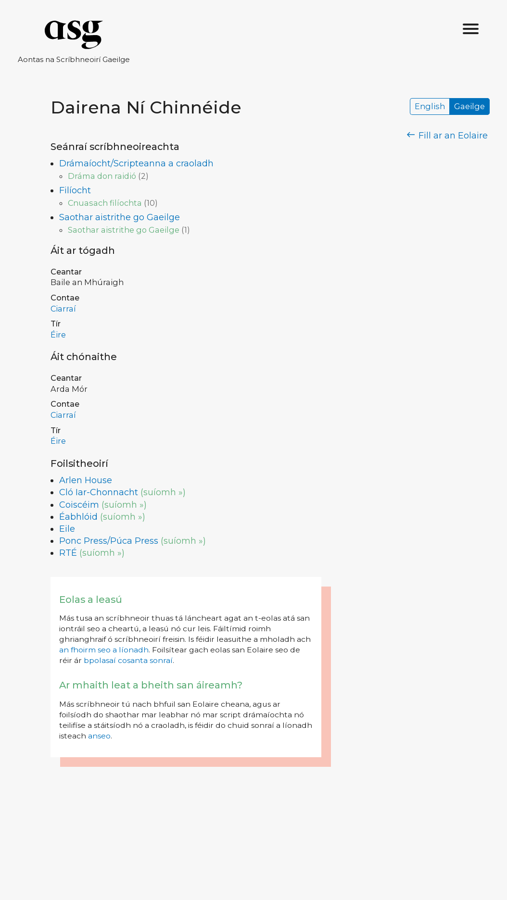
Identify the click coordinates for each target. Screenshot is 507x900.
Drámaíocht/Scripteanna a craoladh (136, 163)
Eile (67, 529)
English (430, 107)
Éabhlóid (78, 517)
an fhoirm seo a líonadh (104, 649)
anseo (99, 735)
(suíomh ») (163, 492)
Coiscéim (79, 505)
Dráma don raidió (102, 176)
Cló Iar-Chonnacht (98, 492)
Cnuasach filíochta (105, 203)
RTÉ (68, 553)
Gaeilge (469, 107)
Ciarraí (63, 308)
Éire (58, 334)
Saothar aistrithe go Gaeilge (119, 217)
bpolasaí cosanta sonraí (128, 660)
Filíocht (75, 190)
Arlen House (85, 480)
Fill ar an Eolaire (447, 135)
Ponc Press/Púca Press (108, 541)
